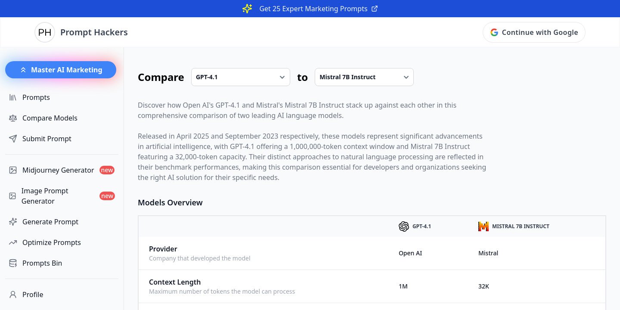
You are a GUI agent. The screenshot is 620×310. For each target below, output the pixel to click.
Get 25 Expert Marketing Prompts (318, 8)
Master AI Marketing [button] (60, 69)
